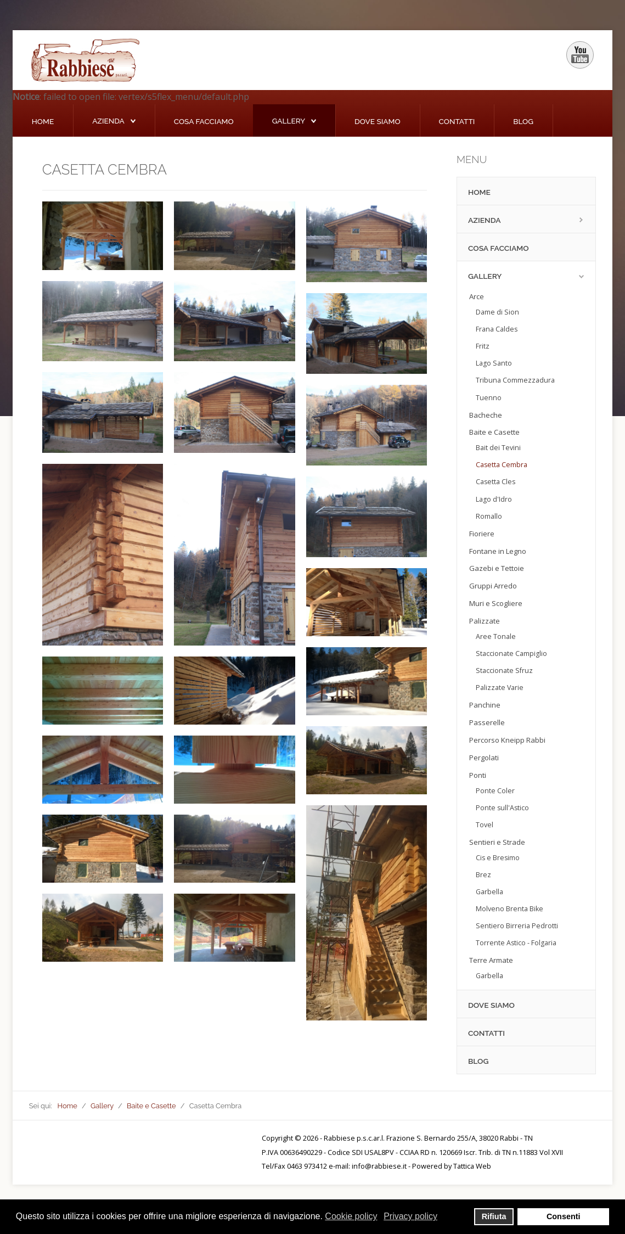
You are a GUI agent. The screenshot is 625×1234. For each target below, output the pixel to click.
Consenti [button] (564, 1216)
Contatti (457, 121)
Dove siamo (377, 121)
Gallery (288, 120)
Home (43, 121)
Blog (523, 121)
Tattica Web (472, 1166)
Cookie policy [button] (351, 1216)
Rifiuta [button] (494, 1216)
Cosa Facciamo (204, 121)
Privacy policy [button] (410, 1216)
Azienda (108, 120)
